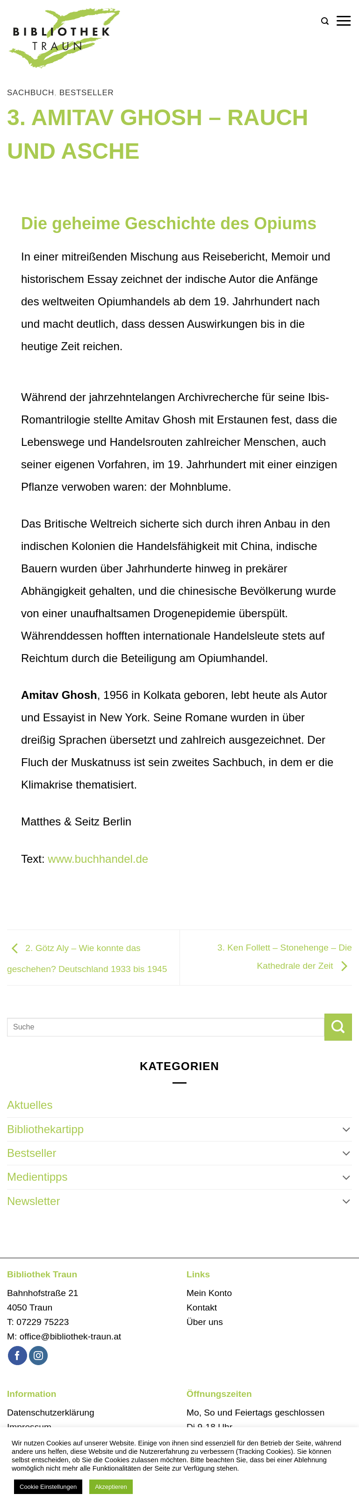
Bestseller (86, 92)
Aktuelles (29, 1105)
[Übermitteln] (338, 1027)
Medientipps (37, 1176)
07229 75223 (42, 1322)
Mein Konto (209, 1293)
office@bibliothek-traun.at (71, 1336)
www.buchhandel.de (98, 859)
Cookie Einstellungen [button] (48, 1486)
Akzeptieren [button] (111, 1486)
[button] (325, 21)
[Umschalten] (346, 1129)
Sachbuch (30, 92)
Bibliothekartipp (45, 1129)
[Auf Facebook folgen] (17, 1355)
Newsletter (33, 1201)
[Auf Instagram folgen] (38, 1355)
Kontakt (202, 1307)
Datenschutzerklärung (50, 1412)
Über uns (205, 1322)
